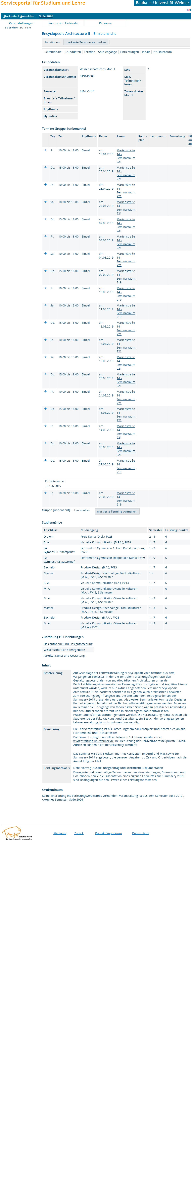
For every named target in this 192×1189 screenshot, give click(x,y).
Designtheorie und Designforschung (68, 644)
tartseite (10, 16)
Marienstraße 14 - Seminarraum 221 (126, 156)
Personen (105, 23)
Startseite (25, 27)
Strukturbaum (162, 52)
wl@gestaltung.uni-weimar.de (93, 741)
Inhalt (146, 52)
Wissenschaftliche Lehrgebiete (64, 650)
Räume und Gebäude (63, 23)
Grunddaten (72, 52)
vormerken (83, 510)
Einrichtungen (129, 52)
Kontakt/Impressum (108, 833)
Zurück (79, 833)
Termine (89, 52)
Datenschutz (140, 833)
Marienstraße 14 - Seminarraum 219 (126, 276)
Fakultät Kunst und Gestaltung (64, 655)
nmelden (27, 16)
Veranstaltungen (21, 23)
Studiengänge (107, 52)
